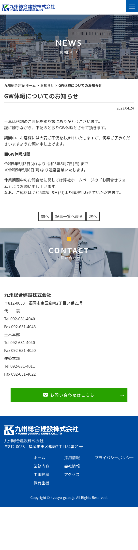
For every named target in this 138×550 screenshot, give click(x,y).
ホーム (39, 457)
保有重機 (41, 483)
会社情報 (72, 466)
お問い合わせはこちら (72, 395)
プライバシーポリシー (114, 457)
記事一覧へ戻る (69, 216)
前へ (45, 216)
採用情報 (72, 457)
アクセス (71, 474)
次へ (93, 216)
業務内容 (41, 466)
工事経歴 (41, 474)
